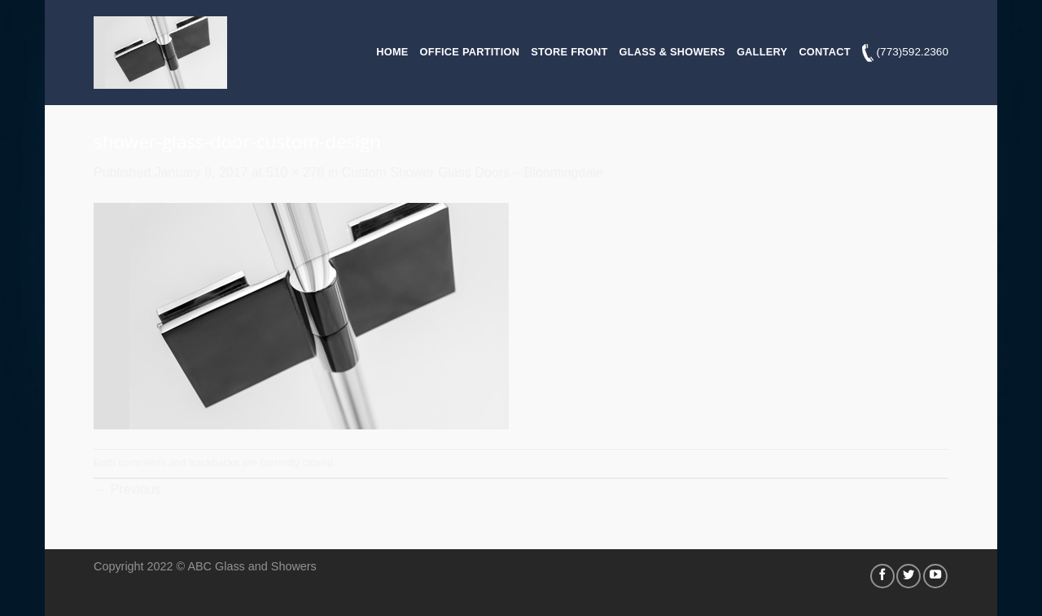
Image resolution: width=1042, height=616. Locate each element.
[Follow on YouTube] (935, 576)
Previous (127, 489)
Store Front (569, 52)
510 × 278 (295, 172)
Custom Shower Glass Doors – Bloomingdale (472, 172)
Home (392, 52)
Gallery (762, 52)
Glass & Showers (672, 52)
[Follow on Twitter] (908, 576)
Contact (824, 52)
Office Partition (470, 52)
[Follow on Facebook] (882, 576)
